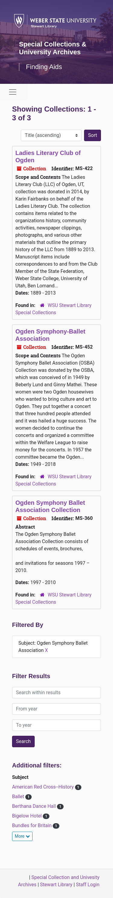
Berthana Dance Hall (34, 806)
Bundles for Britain (32, 825)
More (22, 836)
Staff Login (87, 884)
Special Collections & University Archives (52, 48)
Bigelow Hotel (27, 816)
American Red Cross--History (43, 787)
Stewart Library (56, 884)
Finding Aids (44, 67)
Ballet (18, 796)
